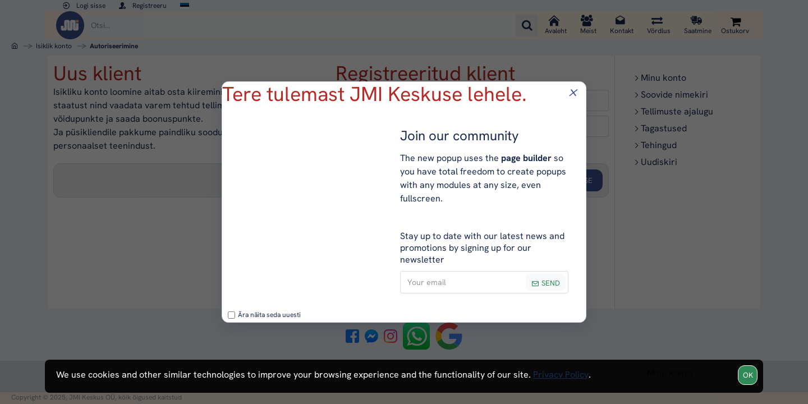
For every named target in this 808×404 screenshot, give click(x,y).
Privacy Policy (561, 374)
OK (748, 375)
